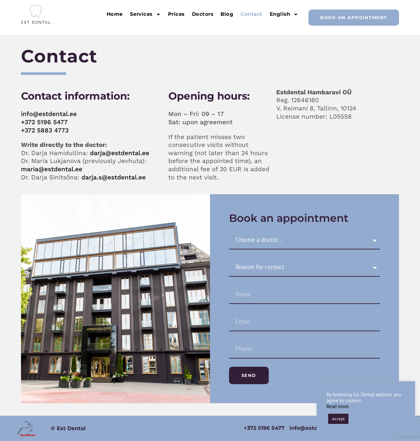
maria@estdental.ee (51, 169)
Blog (226, 14)
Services (145, 14)
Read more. (338, 406)
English (284, 14)
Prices (176, 14)
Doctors (203, 14)
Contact (251, 14)
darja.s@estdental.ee (113, 177)
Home (115, 14)
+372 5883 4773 (45, 130)
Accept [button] (338, 419)
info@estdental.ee (49, 114)
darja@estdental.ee (119, 153)
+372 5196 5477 (44, 122)
